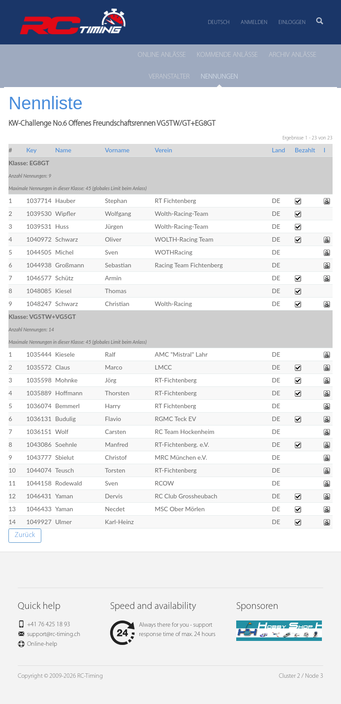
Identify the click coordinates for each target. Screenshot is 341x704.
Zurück (25, 535)
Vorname (117, 150)
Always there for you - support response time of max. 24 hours (162, 629)
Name (63, 150)
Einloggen (291, 22)
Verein (163, 150)
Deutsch (219, 22)
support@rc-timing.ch (53, 634)
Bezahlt (305, 150)
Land (278, 150)
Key (31, 150)
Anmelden (254, 22)
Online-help (42, 644)
